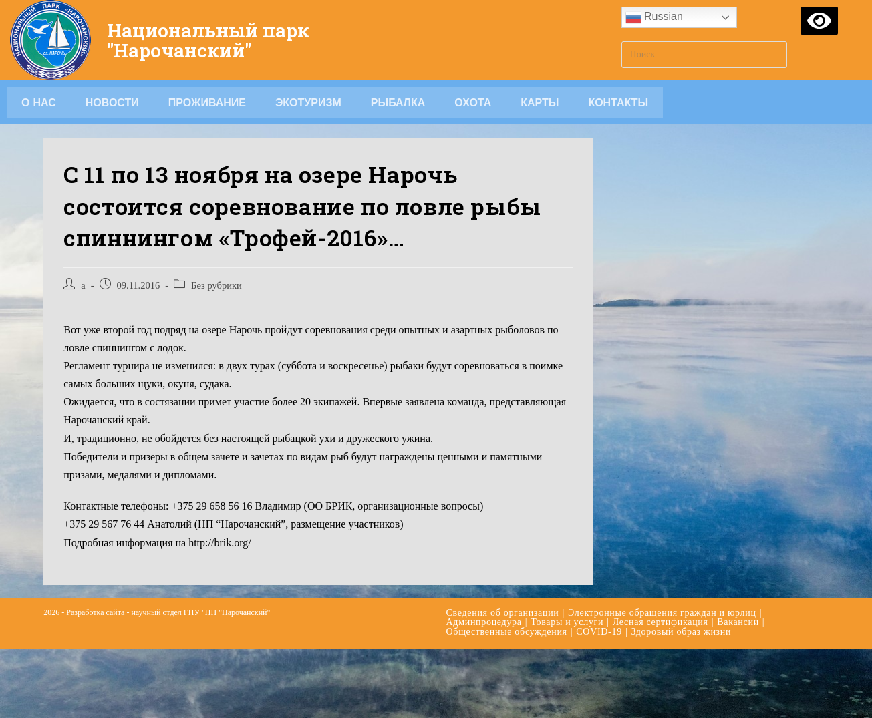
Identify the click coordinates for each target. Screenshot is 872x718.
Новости (112, 102)
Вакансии (738, 622)
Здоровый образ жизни (681, 631)
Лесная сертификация (660, 622)
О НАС (38, 102)
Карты (540, 102)
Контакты (618, 102)
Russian (654, 17)
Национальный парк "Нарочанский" (214, 40)
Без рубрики (216, 285)
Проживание (207, 102)
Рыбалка (398, 102)
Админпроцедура (484, 622)
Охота (472, 102)
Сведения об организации (502, 613)
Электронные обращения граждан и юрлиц (662, 613)
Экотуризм (308, 102)
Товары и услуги (567, 622)
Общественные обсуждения (506, 631)
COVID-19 (599, 631)
